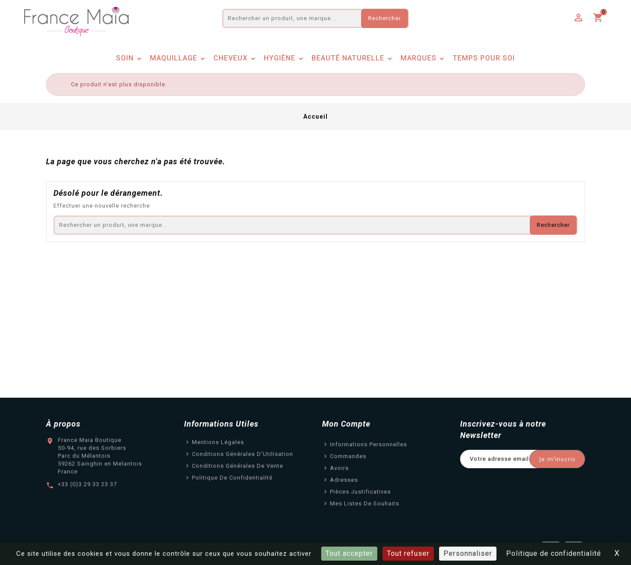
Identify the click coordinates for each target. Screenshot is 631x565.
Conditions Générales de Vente (237, 466)
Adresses (344, 480)
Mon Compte (346, 423)
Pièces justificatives (360, 491)
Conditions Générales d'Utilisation (242, 454)
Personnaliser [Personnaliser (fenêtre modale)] (467, 553)
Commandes (348, 456)
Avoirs (339, 468)
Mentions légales (218, 442)
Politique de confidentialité (232, 477)
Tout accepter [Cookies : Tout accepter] (349, 553)
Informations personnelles (368, 444)
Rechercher (384, 18)
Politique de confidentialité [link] (553, 553)
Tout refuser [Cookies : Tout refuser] (408, 553)
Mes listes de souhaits (364, 503)
